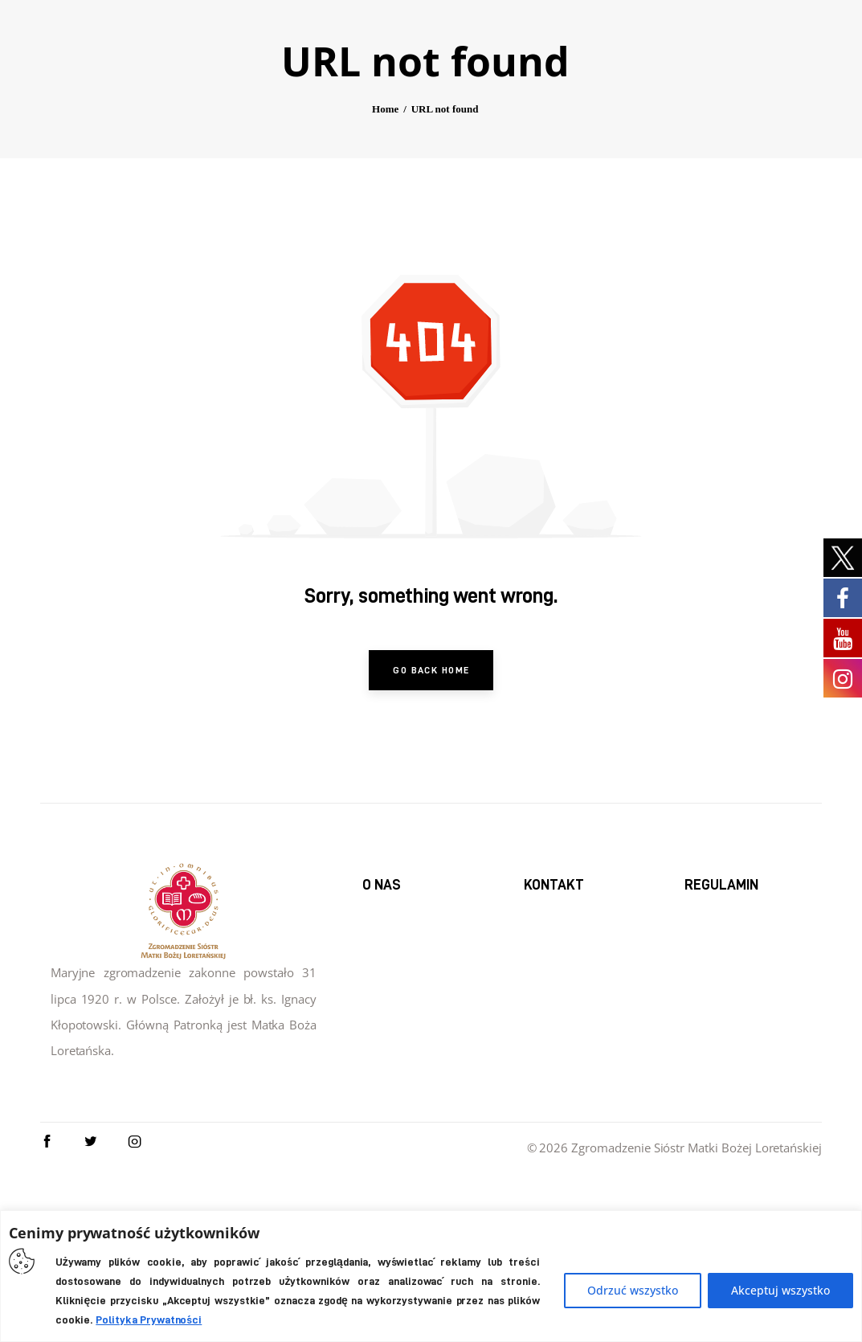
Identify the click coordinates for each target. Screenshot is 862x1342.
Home (385, 250)
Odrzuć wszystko (632, 1290)
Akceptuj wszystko (780, 1290)
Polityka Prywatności (149, 1319)
